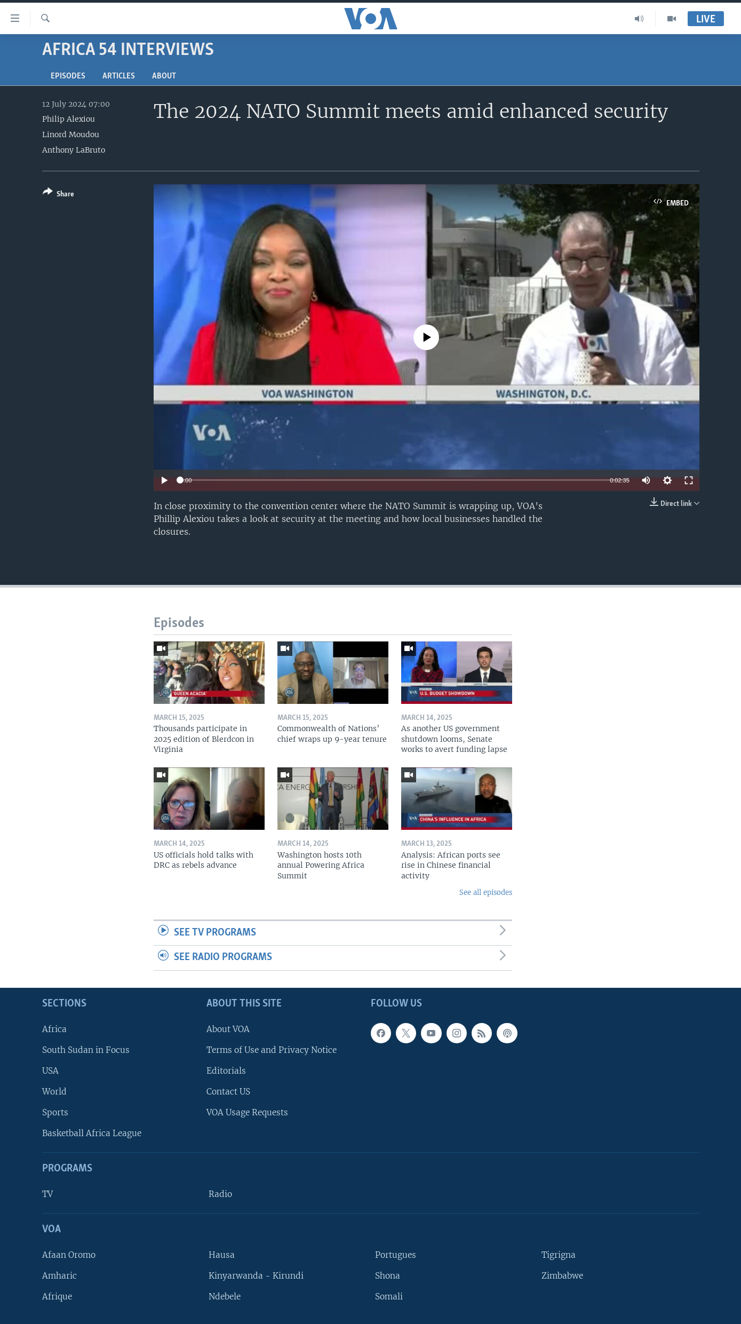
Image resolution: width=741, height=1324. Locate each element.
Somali (389, 1296)
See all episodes (485, 892)
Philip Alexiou (68, 119)
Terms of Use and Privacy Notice (271, 1050)
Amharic (59, 1276)
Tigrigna (558, 1255)
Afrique (57, 1296)
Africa (54, 1029)
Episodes (68, 76)
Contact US (228, 1092)
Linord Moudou (70, 134)
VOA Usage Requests (247, 1112)
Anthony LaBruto (73, 150)
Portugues (395, 1255)
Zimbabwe (562, 1276)
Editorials (226, 1071)
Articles (118, 76)
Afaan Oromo (68, 1255)
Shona (387, 1276)
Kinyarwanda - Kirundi (256, 1276)
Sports (55, 1112)
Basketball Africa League (91, 1133)
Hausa (222, 1255)
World (54, 1092)
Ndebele (225, 1296)
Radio (220, 1194)
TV (47, 1194)
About (164, 76)
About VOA (228, 1029)
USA (50, 1071)
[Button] (58, 195)
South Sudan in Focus (86, 1050)
